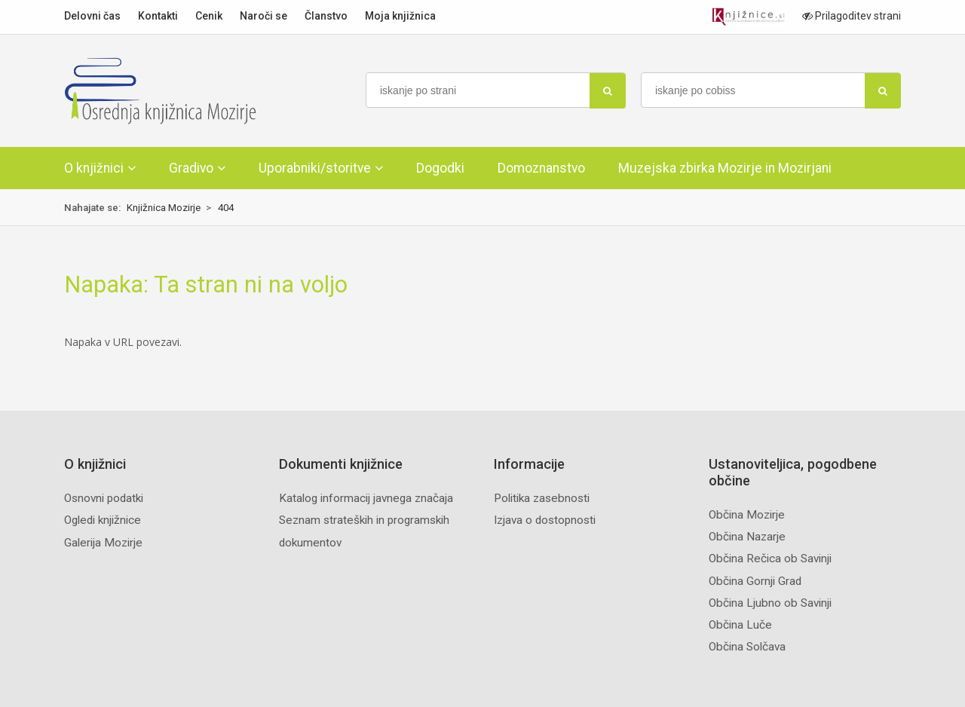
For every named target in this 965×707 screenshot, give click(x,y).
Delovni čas (92, 16)
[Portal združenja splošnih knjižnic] (748, 17)
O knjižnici (94, 168)
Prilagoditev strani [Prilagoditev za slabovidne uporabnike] (851, 16)
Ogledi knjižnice (102, 520)
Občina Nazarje (747, 536)
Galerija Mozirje (103, 542)
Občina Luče (740, 625)
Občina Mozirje (747, 515)
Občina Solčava (747, 646)
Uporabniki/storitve (315, 168)
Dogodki (440, 168)
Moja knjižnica (400, 16)
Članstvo (326, 16)
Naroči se (263, 16)
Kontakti (158, 16)
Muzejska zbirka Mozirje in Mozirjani (725, 168)
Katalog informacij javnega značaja (366, 498)
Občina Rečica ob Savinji (770, 558)
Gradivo (191, 168)
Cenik (208, 16)
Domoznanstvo (541, 168)
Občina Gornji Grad (755, 581)
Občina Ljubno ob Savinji (770, 603)
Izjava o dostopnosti (545, 520)
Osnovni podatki (103, 498)
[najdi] (608, 91)
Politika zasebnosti (542, 498)
